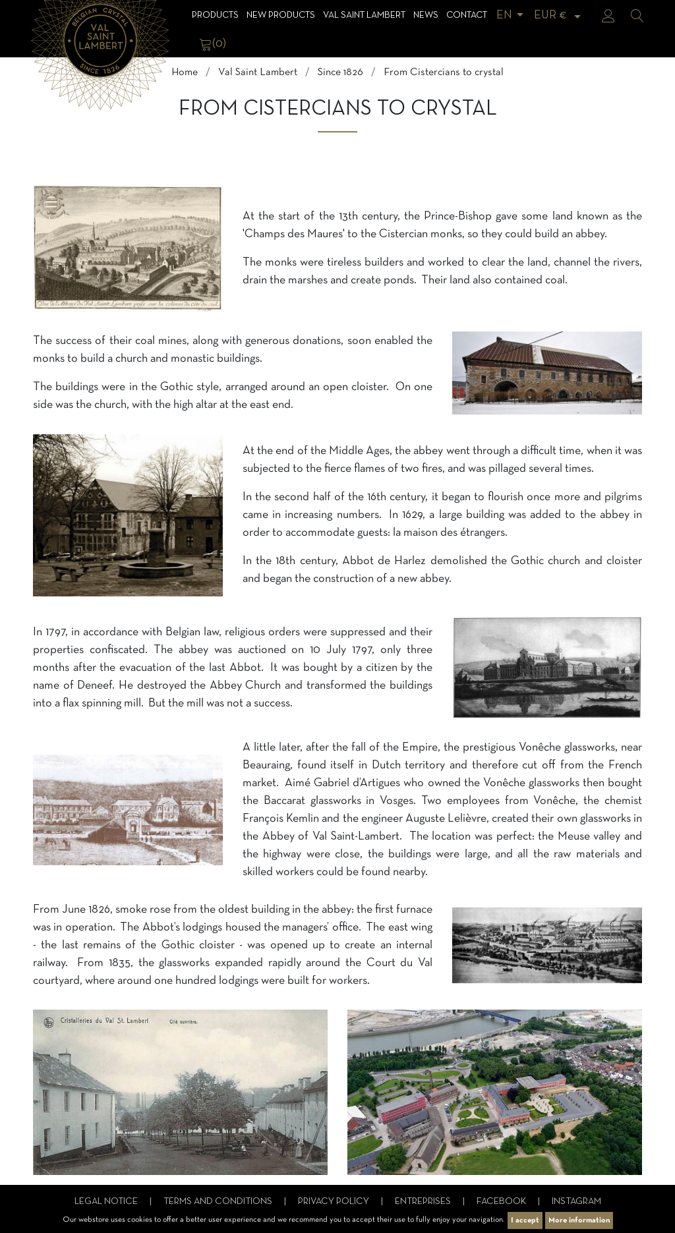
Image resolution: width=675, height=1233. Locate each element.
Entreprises (424, 1201)
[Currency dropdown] (559, 15)
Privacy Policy (334, 1201)
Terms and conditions (218, 1201)
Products (215, 15)
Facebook (502, 1201)
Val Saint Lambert (364, 15)
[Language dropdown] (512, 15)
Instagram (576, 1201)
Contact (466, 15)
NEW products (281, 15)
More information (579, 1220)
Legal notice (107, 1201)
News (425, 15)
